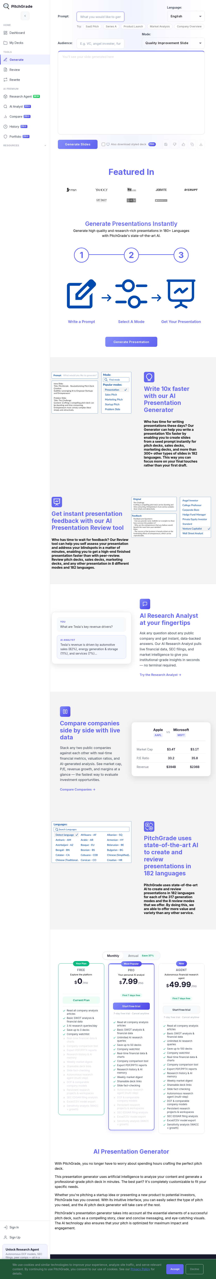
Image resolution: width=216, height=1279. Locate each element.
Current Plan (83, 1010)
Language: (174, 7)
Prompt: (67, 16)
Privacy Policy (140, 1269)
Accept (174, 1269)
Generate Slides (81, 151)
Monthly (115, 966)
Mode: (146, 41)
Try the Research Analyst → (162, 688)
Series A (114, 26)
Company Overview (95, 33)
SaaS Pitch (95, 26)
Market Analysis (163, 26)
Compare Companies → (81, 803)
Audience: (68, 50)
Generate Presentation (133, 348)
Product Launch (136, 26)
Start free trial (133, 1016)
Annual (143, 966)
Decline (194, 1269)
